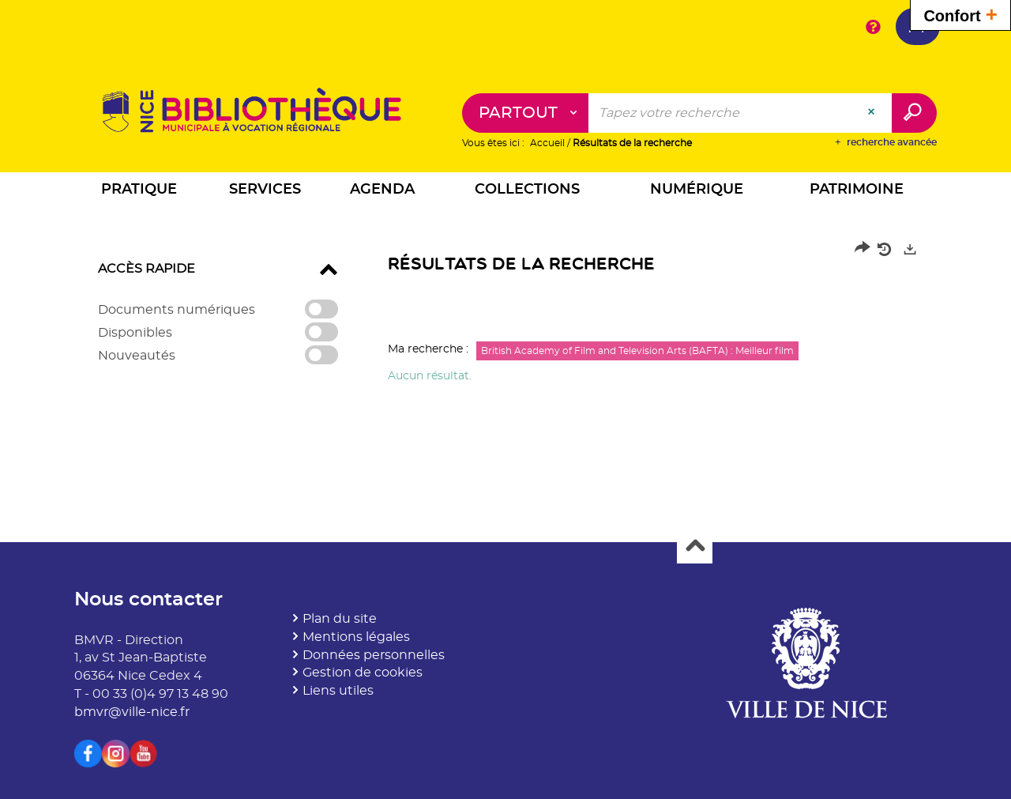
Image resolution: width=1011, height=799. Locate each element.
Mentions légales (356, 637)
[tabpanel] (505, 317)
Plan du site (340, 618)
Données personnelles (374, 655)
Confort (960, 14)
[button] (139, 191)
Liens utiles (338, 690)
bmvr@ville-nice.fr (132, 712)
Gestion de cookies (363, 672)
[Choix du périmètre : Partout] (525, 113)
